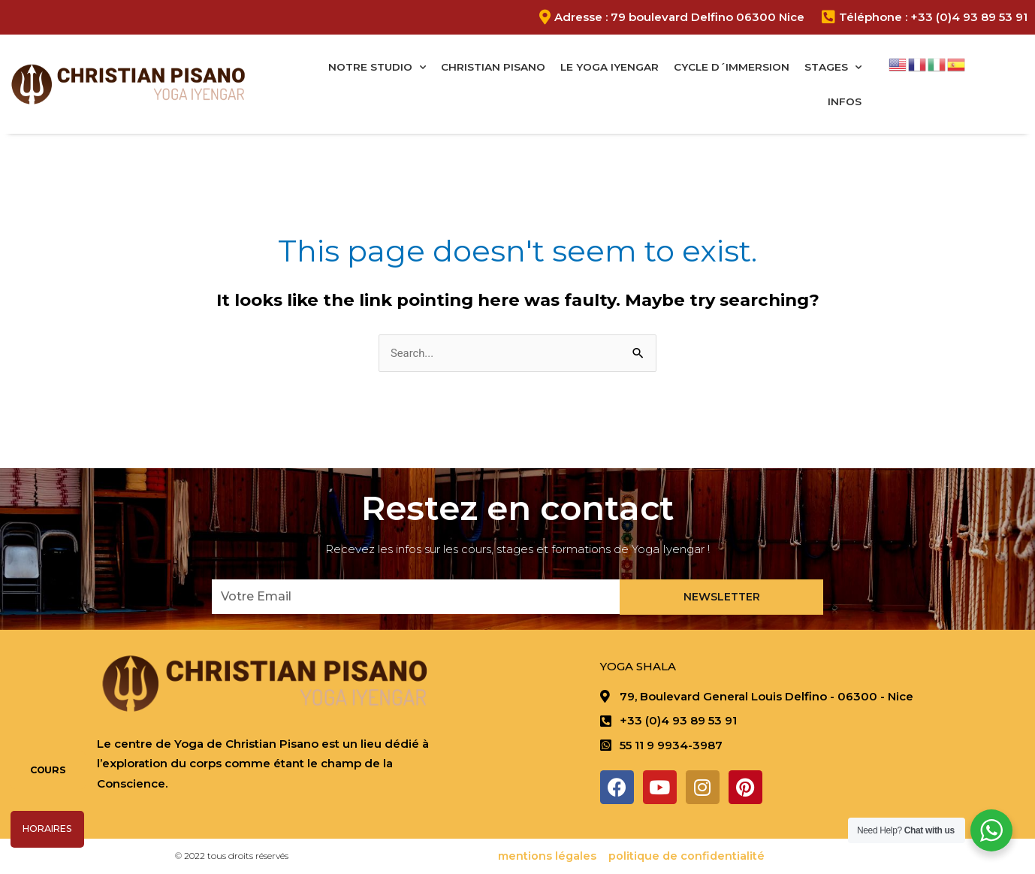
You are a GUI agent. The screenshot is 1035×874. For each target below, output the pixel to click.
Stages (832, 67)
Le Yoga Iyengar (609, 67)
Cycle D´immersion (731, 67)
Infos (844, 101)
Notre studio (377, 67)
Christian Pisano (493, 67)
